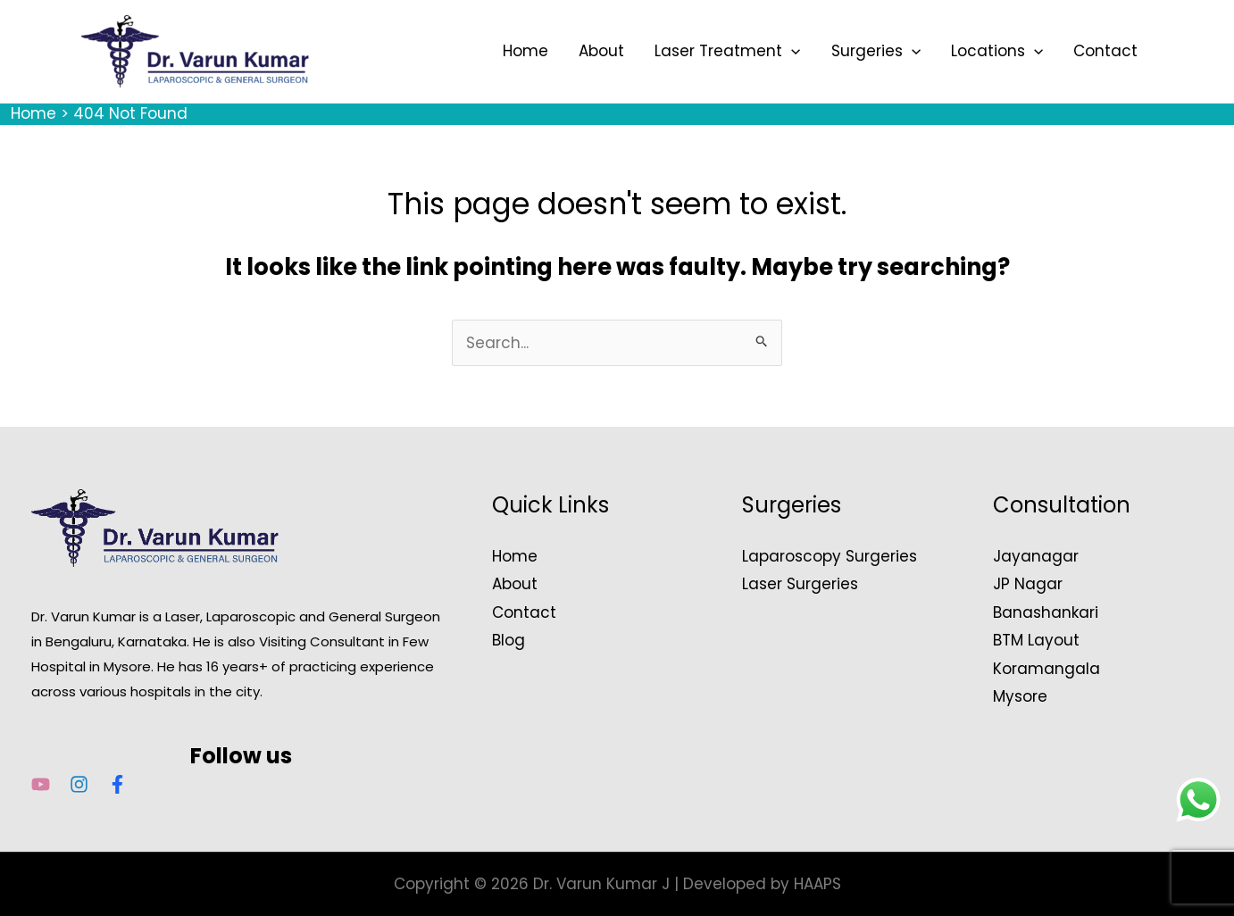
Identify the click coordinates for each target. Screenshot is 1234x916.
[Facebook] (117, 784)
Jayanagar (1036, 556)
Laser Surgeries (800, 584)
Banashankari (1045, 612)
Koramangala (1046, 668)
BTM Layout (1036, 640)
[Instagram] (79, 784)
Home (525, 51)
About (601, 51)
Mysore (1020, 696)
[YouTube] (40, 784)
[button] (791, 50)
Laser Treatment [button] (727, 50)
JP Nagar (1028, 584)
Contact (1105, 51)
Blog (508, 640)
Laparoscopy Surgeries (829, 556)
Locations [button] (997, 50)
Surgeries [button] (876, 50)
